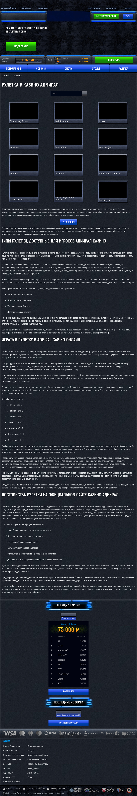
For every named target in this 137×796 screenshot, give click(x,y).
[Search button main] (84, 93)
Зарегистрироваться (106, 16)
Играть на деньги (35, 746)
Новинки (41, 68)
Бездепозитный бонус (37, 755)
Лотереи (43, 8)
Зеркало (7, 764)
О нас (30, 777)
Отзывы (6, 768)
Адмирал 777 (33, 773)
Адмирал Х (8, 773)
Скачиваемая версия (37, 759)
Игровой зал (8, 8)
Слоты (68, 68)
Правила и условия (12, 782)
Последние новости (68, 723)
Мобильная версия (12, 759)
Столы (96, 68)
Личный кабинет (10, 750)
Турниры (26, 8)
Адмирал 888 (9, 777)
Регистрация (114, 60)
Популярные (13, 68)
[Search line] (66, 93)
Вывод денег (33, 768)
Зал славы (94, 8)
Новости (111, 8)
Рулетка (123, 68)
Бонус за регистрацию (13, 755)
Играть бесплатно (11, 746)
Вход (128, 16)
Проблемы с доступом (37, 764)
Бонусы (30, 750)
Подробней (68, 691)
